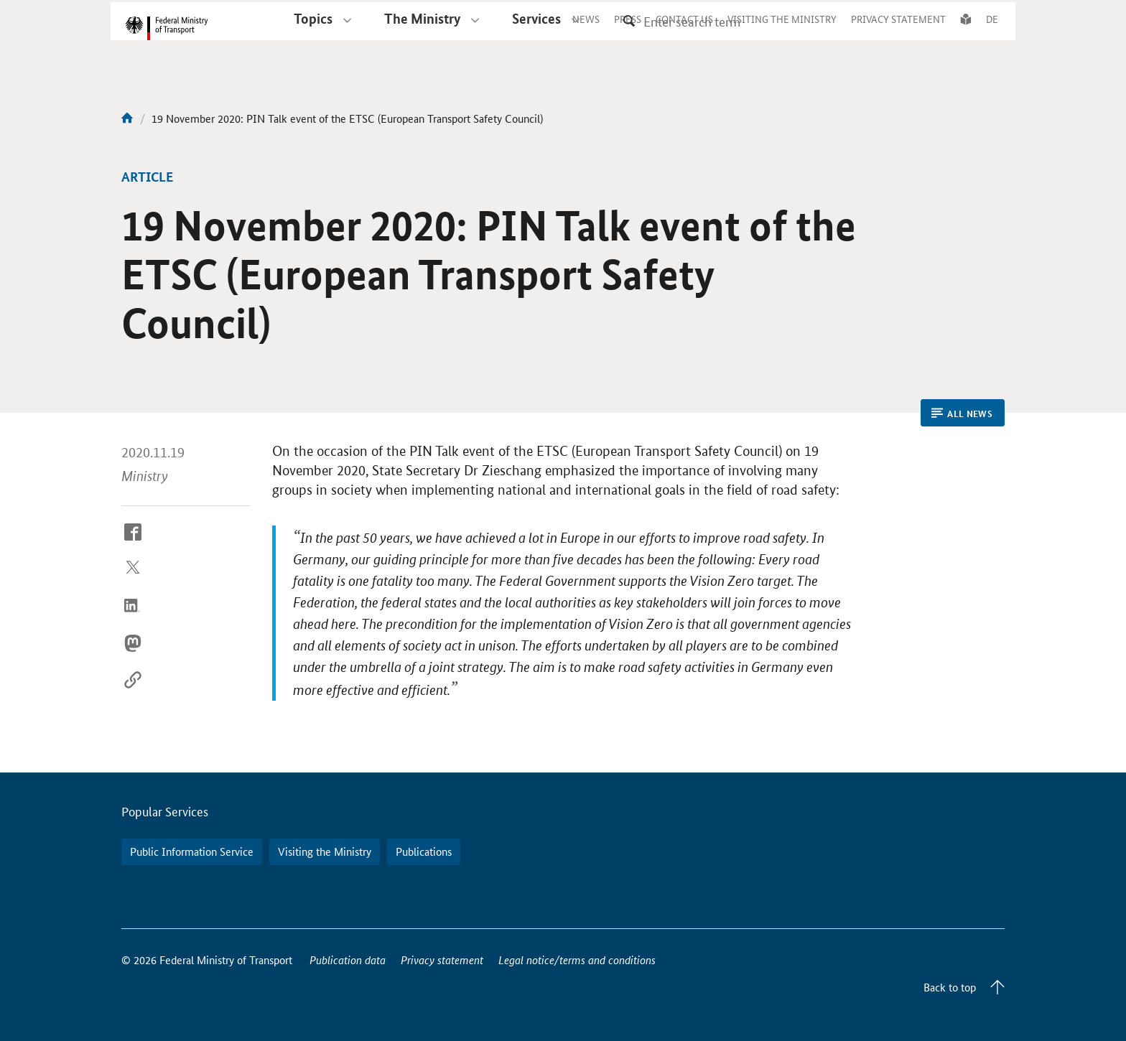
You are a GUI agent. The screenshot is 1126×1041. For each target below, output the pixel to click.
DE (992, 31)
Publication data (348, 959)
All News (961, 413)
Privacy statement (442, 959)
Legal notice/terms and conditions (577, 959)
